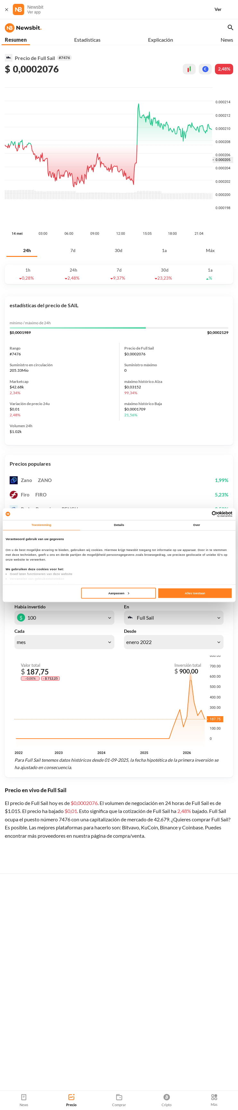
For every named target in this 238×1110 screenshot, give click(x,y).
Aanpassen (118, 593)
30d (118, 218)
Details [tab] (119, 525)
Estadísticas (87, 40)
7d (72, 218)
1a (164, 218)
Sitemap (81, 1070)
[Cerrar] (6, 9)
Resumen (16, 40)
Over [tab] (196, 525)
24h (27, 218)
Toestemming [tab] (41, 525)
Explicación (160, 40)
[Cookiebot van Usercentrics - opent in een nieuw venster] (204, 514)
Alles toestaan (195, 593)
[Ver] (226, 9)
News (227, 40)
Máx (210, 218)
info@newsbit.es (21, 1053)
